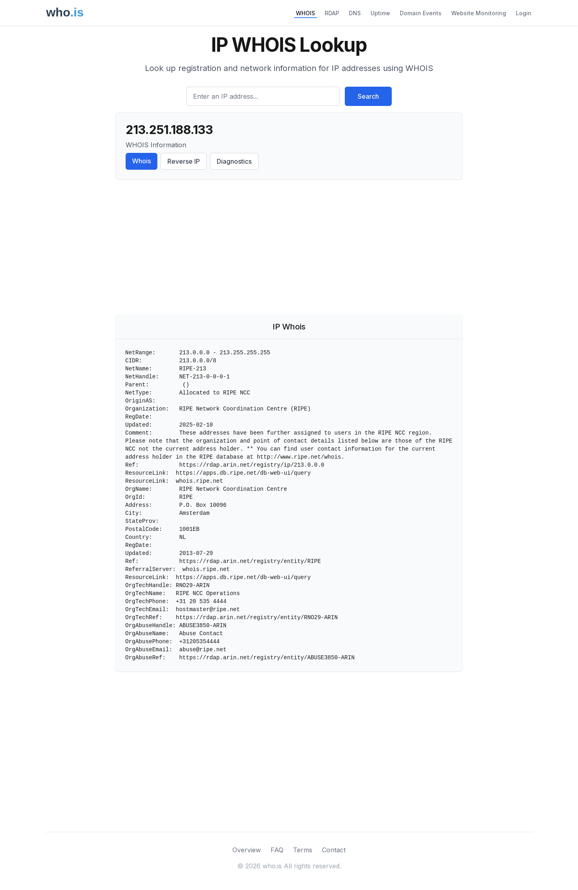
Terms (302, 850)
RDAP (332, 13)
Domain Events (421, 13)
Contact (334, 850)
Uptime (380, 13)
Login (523, 13)
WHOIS (305, 13)
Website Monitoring (478, 13)
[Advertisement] (289, 249)
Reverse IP (183, 161)
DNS (355, 13)
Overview (246, 850)
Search (368, 96)
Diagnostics (234, 161)
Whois (141, 161)
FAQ (277, 850)
